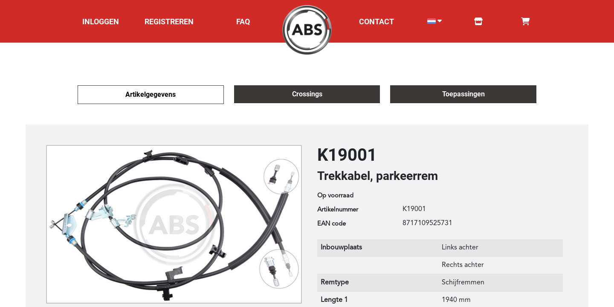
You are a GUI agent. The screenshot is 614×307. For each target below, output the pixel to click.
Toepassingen (463, 94)
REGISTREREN (169, 21)
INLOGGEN (100, 21)
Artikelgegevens (150, 94)
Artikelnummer (337, 210)
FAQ (243, 21)
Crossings (307, 94)
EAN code (331, 224)
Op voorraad (335, 196)
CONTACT (376, 21)
